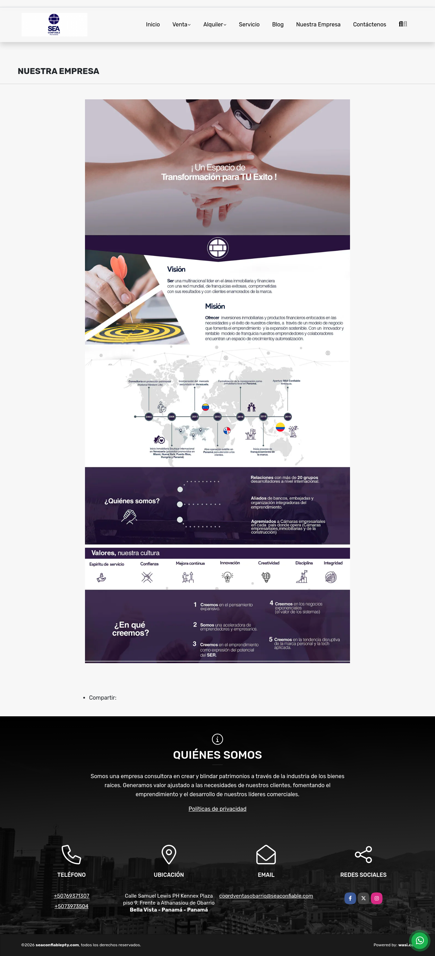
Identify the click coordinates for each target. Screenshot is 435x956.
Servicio (249, 24)
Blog (277, 24)
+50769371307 (71, 896)
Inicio (153, 24)
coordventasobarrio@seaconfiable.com (266, 896)
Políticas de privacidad (218, 809)
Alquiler (213, 24)
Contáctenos (369, 24)
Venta (179, 24)
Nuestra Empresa (318, 24)
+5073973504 (71, 906)
